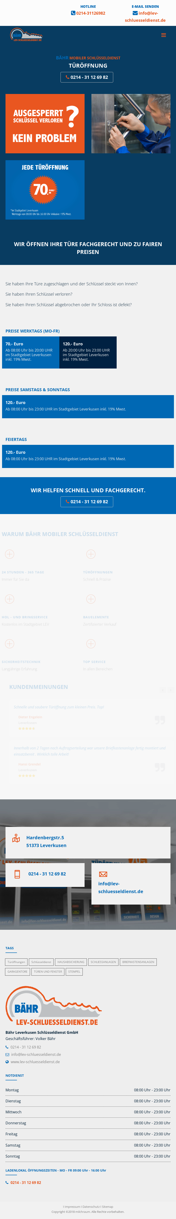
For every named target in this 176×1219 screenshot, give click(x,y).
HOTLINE (88, 6)
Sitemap (107, 1207)
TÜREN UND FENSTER (48, 972)
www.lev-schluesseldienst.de (35, 1061)
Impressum (72, 1207)
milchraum (82, 1212)
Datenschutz (91, 1207)
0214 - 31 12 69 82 (87, 77)
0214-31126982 (90, 13)
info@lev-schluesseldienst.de (36, 1054)
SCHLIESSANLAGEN (103, 962)
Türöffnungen (16, 962)
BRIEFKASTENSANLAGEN (138, 962)
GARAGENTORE (18, 972)
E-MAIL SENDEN (145, 6)
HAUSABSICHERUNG (71, 962)
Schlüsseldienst (41, 962)
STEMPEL (74, 972)
